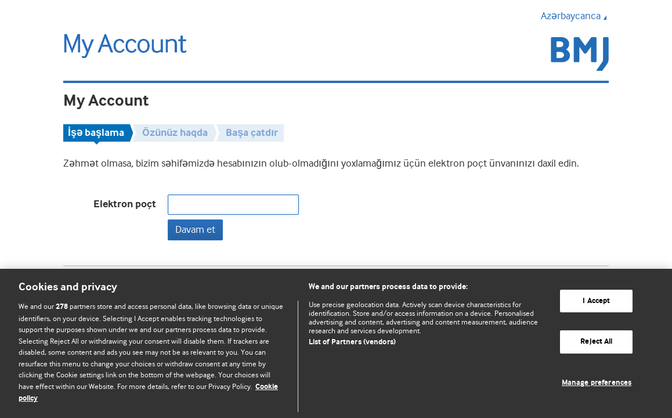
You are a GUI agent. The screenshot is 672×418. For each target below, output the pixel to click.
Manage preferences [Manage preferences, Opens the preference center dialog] (596, 383)
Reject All (596, 341)
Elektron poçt (124, 204)
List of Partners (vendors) (352, 342)
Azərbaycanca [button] (575, 15)
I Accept (596, 301)
